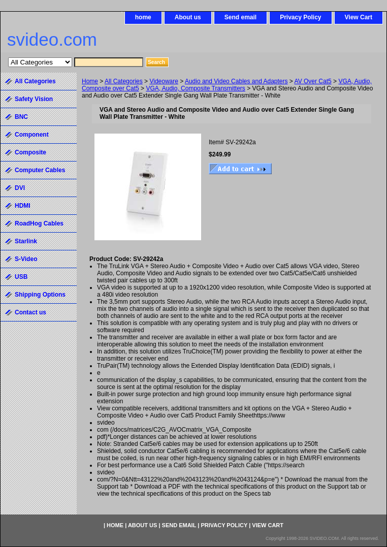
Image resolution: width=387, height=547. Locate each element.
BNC (21, 116)
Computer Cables (40, 170)
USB (21, 276)
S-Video (26, 259)
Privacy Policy (300, 17)
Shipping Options (40, 294)
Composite (30, 152)
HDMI (22, 205)
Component (32, 134)
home (143, 17)
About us (188, 17)
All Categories (124, 81)
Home (90, 81)
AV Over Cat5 (313, 81)
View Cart (358, 17)
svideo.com (52, 39)
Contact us (30, 312)
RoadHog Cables (39, 223)
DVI (20, 187)
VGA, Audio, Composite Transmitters (195, 88)
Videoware (163, 81)
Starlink (26, 241)
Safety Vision (34, 99)
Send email (240, 17)
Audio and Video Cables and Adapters (236, 81)
